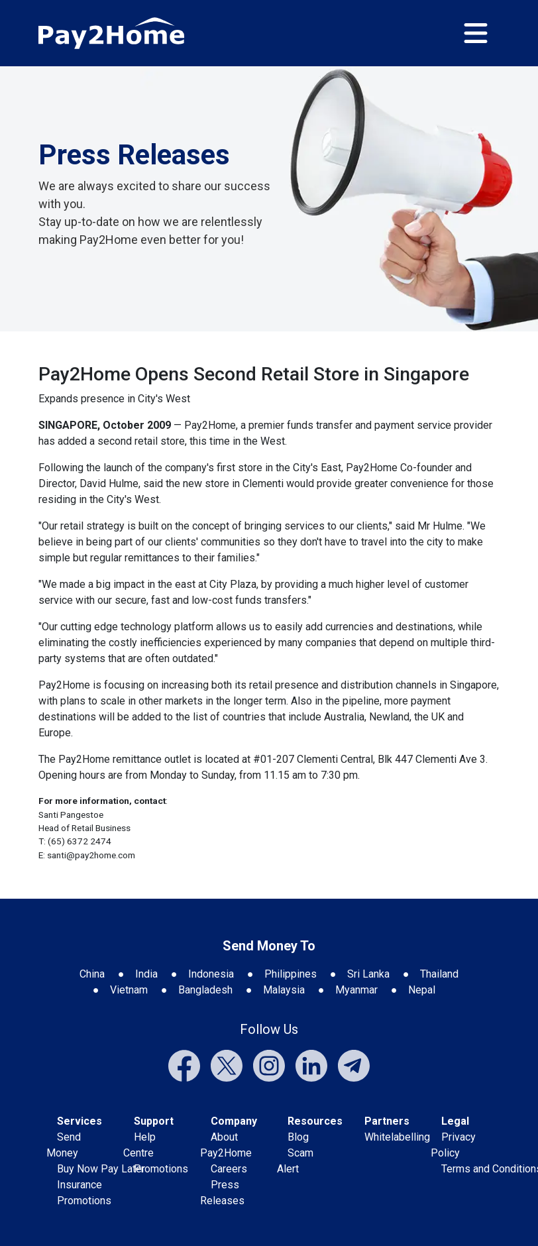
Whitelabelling (397, 1137)
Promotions (84, 1200)
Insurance (79, 1184)
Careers (229, 1168)
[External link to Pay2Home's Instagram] (269, 1064)
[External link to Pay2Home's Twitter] (226, 1064)
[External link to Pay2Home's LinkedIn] (311, 1064)
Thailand (439, 974)
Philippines (290, 974)
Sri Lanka (368, 974)
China (92, 974)
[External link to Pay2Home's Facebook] (184, 1064)
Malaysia (284, 990)
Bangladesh (205, 990)
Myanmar (356, 990)
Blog (298, 1137)
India (146, 974)
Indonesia (211, 974)
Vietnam (129, 990)
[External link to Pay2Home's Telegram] (354, 1064)
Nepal (421, 990)
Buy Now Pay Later (101, 1168)
